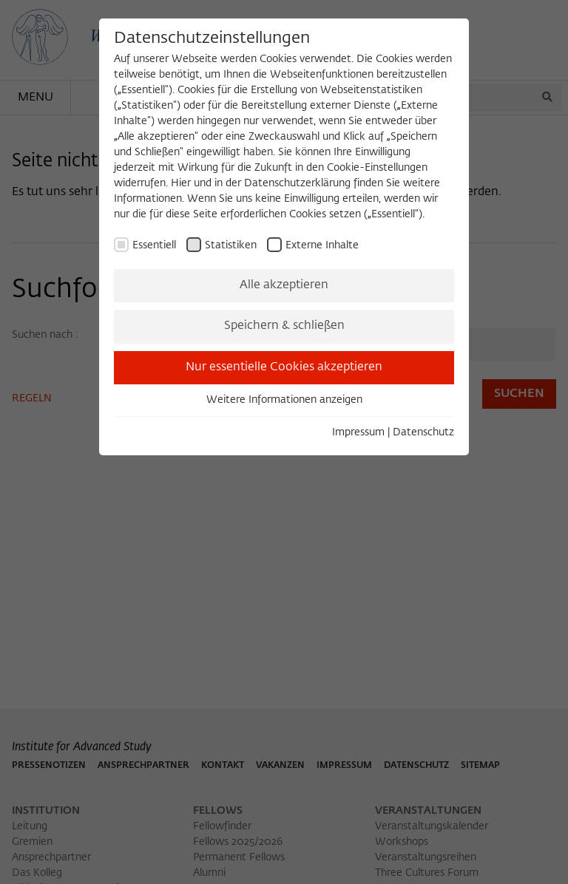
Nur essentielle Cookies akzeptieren (284, 367)
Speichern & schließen (284, 326)
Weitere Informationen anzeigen (284, 400)
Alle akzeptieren (284, 285)
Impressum (358, 432)
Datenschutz (423, 432)
